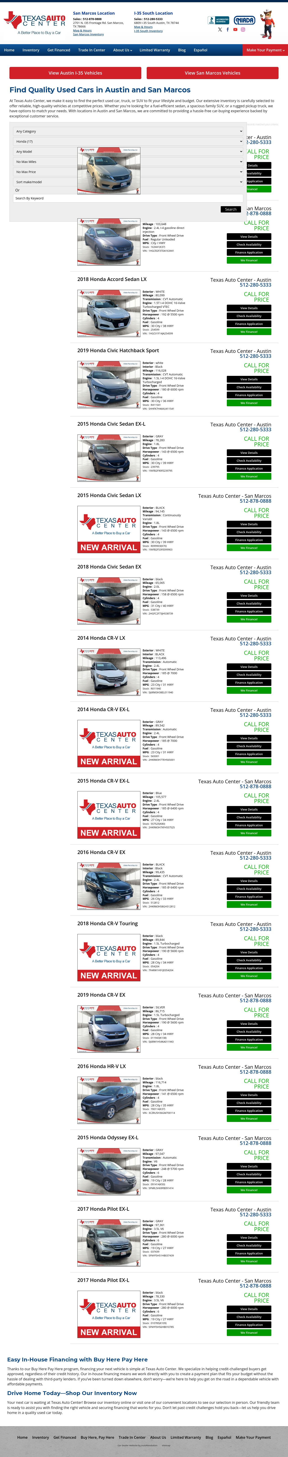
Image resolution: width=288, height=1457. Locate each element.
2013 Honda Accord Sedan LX (111, 136)
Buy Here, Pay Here (97, 1437)
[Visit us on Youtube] (235, 29)
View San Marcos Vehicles (212, 73)
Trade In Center (91, 50)
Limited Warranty (155, 50)
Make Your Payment (266, 50)
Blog (182, 50)
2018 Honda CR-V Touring (107, 923)
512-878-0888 (255, 213)
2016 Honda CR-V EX (101, 852)
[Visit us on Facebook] (227, 29)
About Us (122, 50)
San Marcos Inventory (88, 34)
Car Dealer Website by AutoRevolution (137, 1445)
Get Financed (58, 50)
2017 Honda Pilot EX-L (103, 1208)
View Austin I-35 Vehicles (75, 73)
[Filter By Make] (37, 141)
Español (200, 50)
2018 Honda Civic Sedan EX (109, 566)
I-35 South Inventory (148, 31)
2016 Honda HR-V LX (101, 1066)
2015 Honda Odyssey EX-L (108, 1137)
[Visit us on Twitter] (220, 29)
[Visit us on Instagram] (243, 29)
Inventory (30, 50)
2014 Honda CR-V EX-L (103, 709)
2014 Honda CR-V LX (101, 637)
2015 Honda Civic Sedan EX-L (111, 423)
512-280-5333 (255, 142)
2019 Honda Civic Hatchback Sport (118, 350)
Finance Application (249, 181)
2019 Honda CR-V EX (101, 994)
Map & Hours (82, 30)
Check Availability (249, 173)
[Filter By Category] (37, 131)
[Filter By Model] (37, 151)
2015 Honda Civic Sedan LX (109, 495)
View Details (249, 165)
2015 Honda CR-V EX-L (103, 780)
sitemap (166, 1445)
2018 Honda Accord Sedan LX (111, 279)
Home (9, 50)
